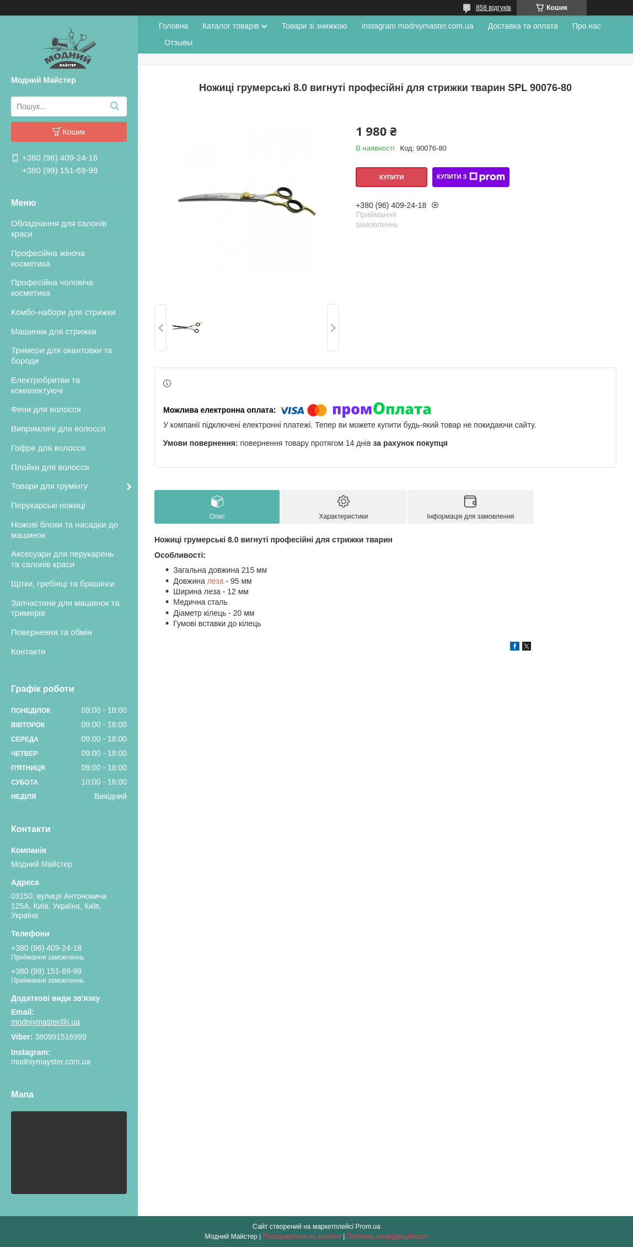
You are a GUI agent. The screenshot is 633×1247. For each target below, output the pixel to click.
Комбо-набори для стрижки (63, 312)
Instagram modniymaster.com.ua (418, 26)
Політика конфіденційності (387, 1236)
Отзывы (178, 42)
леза (215, 581)
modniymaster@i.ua (45, 1021)
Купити (391, 177)
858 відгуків (493, 8)
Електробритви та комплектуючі (45, 385)
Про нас (586, 26)
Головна (173, 26)
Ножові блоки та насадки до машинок (64, 530)
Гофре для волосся (48, 447)
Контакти (28, 651)
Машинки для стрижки (53, 331)
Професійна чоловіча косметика (52, 287)
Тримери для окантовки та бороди (61, 355)
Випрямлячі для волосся (58, 428)
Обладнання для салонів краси (58, 228)
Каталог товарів (230, 26)
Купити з (471, 177)
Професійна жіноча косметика (48, 258)
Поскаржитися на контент (302, 1236)
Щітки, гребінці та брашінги (63, 583)
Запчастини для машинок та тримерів (65, 608)
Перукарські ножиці (48, 505)
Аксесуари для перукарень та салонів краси (62, 559)
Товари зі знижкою (314, 26)
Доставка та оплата (523, 26)
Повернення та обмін (51, 632)
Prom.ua (368, 1226)
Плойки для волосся (50, 467)
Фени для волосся (46, 409)
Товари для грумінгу (49, 486)
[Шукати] (114, 106)
